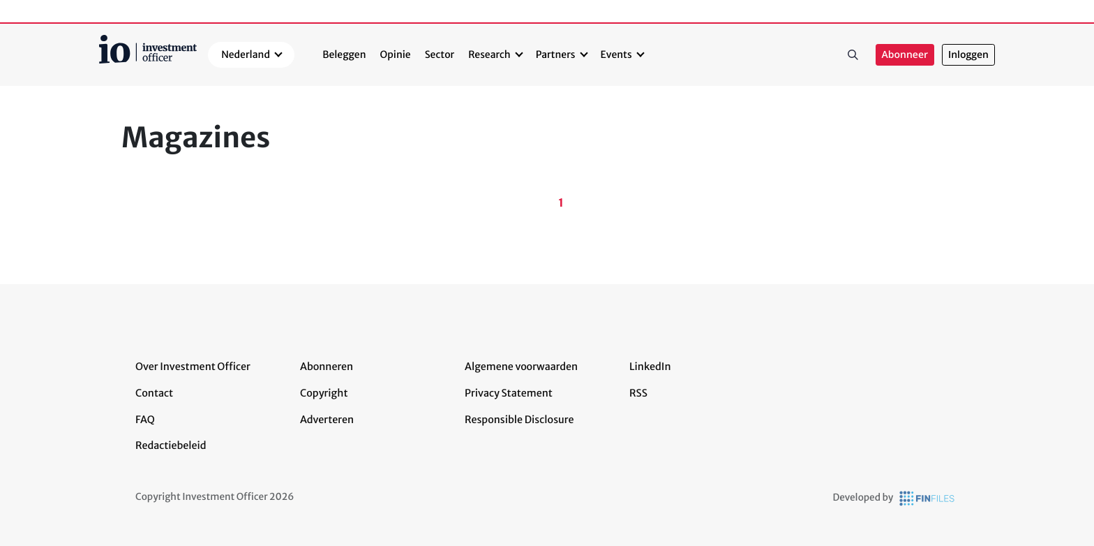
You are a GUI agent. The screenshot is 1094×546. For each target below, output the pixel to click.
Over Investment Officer (192, 366)
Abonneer (905, 54)
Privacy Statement (509, 393)
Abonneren (326, 366)
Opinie (395, 54)
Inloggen (968, 54)
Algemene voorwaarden (521, 366)
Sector (440, 54)
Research (489, 54)
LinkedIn (650, 366)
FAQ (145, 419)
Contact (154, 393)
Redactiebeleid (171, 445)
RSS (638, 393)
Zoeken (853, 55)
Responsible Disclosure (519, 419)
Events (616, 54)
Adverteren (327, 419)
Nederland (245, 54)
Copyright (323, 393)
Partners (556, 54)
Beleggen (344, 54)
